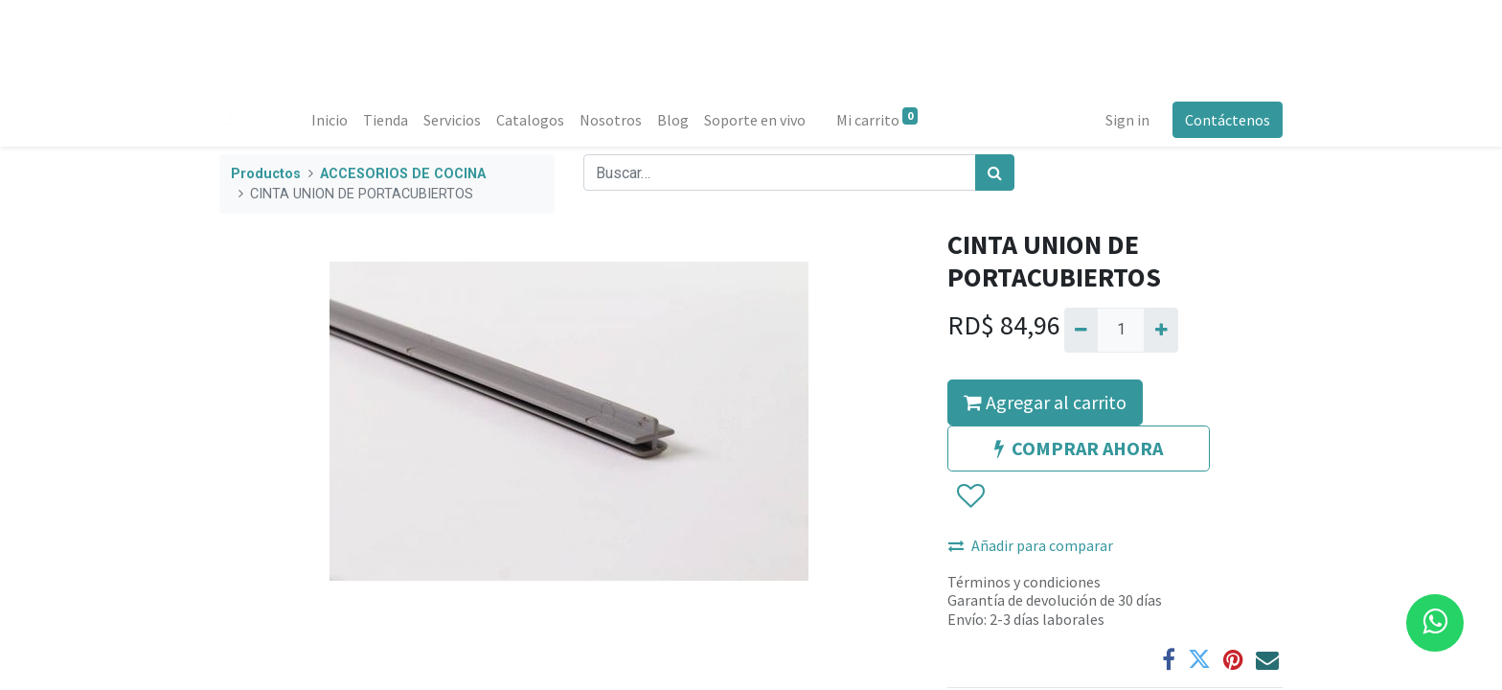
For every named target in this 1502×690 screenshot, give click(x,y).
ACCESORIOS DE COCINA (403, 174)
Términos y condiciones (1024, 581)
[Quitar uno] (1081, 330)
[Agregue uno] (1160, 330)
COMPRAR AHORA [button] (1078, 448)
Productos (266, 174)
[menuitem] (329, 120)
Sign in (1127, 119)
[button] (969, 496)
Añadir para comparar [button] (1030, 545)
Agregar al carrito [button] (1045, 402)
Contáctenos (1227, 119)
